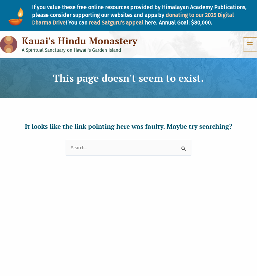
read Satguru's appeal (116, 22)
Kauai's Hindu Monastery (79, 40)
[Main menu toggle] (250, 44)
